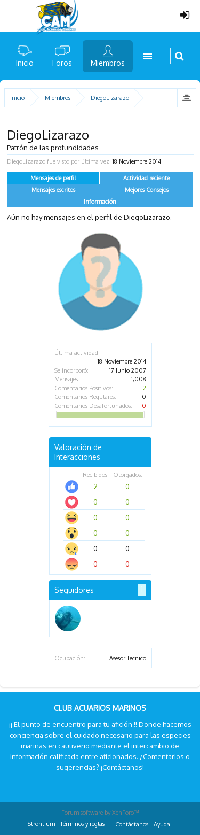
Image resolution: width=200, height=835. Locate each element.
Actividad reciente (146, 178)
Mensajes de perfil (53, 178)
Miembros (108, 62)
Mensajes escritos (53, 190)
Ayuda (162, 824)
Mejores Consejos (147, 190)
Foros (62, 62)
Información (100, 201)
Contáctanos (131, 824)
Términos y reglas (82, 824)
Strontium (41, 824)
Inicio (25, 62)
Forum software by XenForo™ (100, 812)
